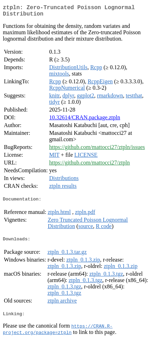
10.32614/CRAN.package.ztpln (84, 120)
